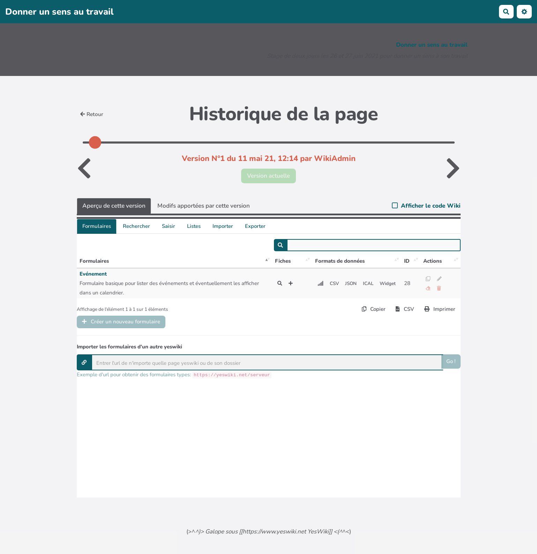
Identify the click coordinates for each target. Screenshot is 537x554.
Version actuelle (268, 176)
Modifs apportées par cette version (203, 206)
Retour (91, 114)
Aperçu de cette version (114, 206)
